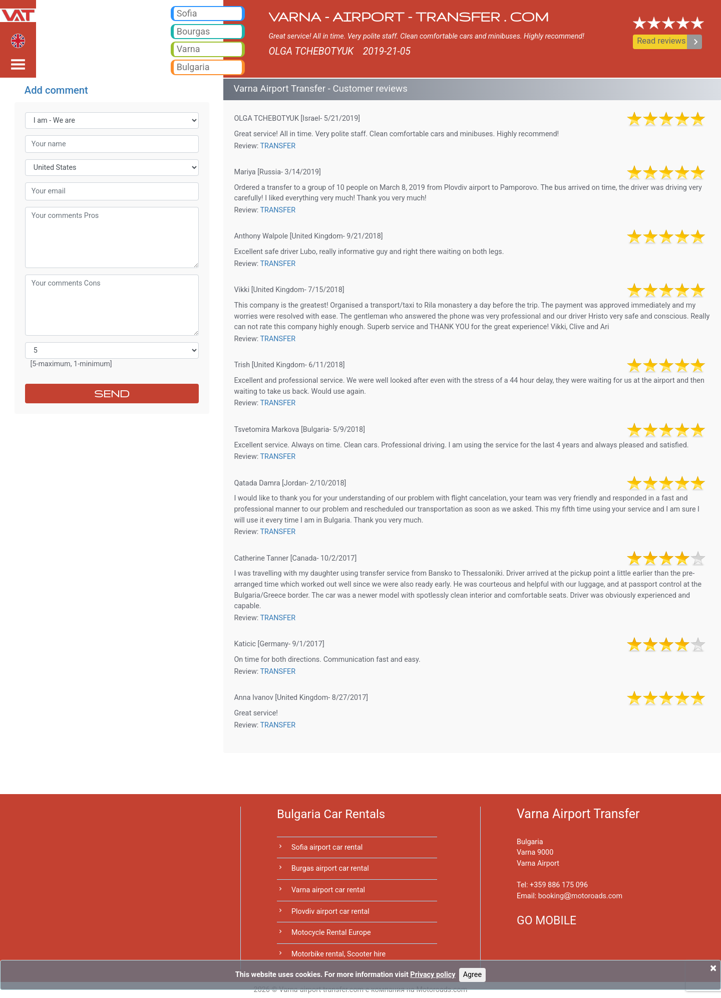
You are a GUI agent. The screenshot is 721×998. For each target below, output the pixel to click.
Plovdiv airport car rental (330, 911)
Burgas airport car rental (330, 868)
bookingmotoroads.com (580, 896)
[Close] (713, 967)
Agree (472, 974)
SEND (112, 393)
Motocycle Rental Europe (331, 932)
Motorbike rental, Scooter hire (338, 954)
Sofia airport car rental (327, 847)
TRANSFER (278, 146)
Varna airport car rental (328, 890)
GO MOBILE (546, 920)
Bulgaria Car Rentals (331, 814)
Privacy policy (432, 974)
